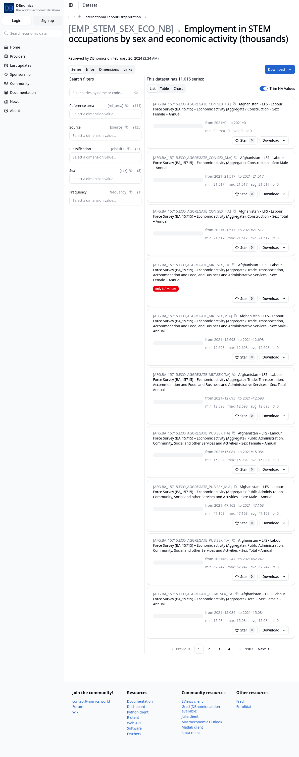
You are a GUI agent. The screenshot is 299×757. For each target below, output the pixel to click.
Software (134, 728)
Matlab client (192, 727)
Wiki (75, 712)
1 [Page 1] (199, 649)
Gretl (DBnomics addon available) (201, 708)
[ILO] (72, 17)
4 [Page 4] (229, 649)
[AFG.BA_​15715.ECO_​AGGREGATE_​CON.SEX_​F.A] (192, 104)
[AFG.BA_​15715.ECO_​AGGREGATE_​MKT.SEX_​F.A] (191, 264)
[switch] (264, 88)
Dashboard (136, 706)
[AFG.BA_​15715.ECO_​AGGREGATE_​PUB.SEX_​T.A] (191, 540)
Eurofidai (243, 706)
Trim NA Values (282, 88)
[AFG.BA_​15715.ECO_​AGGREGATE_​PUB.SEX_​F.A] (191, 433)
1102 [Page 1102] (249, 649)
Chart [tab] (178, 88)
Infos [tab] (90, 69)
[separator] (144, 365)
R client (133, 717)
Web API (134, 723)
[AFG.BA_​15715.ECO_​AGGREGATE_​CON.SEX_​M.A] (192, 157)
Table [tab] (164, 88)
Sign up (47, 20)
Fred (240, 701)
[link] (104, 17)
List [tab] (153, 88)
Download (280, 69)
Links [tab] (127, 69)
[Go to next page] (264, 649)
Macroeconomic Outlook (202, 722)
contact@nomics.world (91, 701)
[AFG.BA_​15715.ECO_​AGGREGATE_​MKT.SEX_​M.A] (192, 315)
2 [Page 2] (209, 649)
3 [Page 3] (219, 649)
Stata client (191, 732)
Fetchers (134, 733)
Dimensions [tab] (109, 69)
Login (16, 20)
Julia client (190, 716)
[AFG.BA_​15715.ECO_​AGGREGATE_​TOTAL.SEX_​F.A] (193, 593)
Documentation (140, 701)
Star (245, 140)
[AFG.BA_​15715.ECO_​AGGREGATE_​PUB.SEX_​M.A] (192, 486)
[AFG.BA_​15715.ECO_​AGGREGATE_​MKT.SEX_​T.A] (191, 374)
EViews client (192, 701)
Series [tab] (76, 69)
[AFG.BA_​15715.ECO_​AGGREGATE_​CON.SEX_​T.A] (192, 211)
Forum (77, 706)
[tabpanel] (181, 365)
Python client (138, 712)
